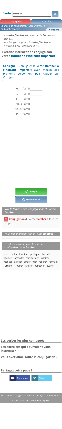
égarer (50, 265)
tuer (34, 261)
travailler (47, 254)
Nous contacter (20, 400)
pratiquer (35, 254)
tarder (27, 261)
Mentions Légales (40, 400)
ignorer (28, 265)
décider (8, 257)
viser (6, 254)
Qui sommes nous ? (50, 395)
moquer (8, 261)
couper (19, 265)
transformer (32, 257)
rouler (14, 254)
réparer (43, 261)
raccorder (19, 257)
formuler (53, 261)
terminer (23, 254)
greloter (9, 265)
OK (54, 13)
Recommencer (31, 199)
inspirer (45, 257)
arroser (18, 261)
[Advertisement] (31, 152)
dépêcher (40, 265)
